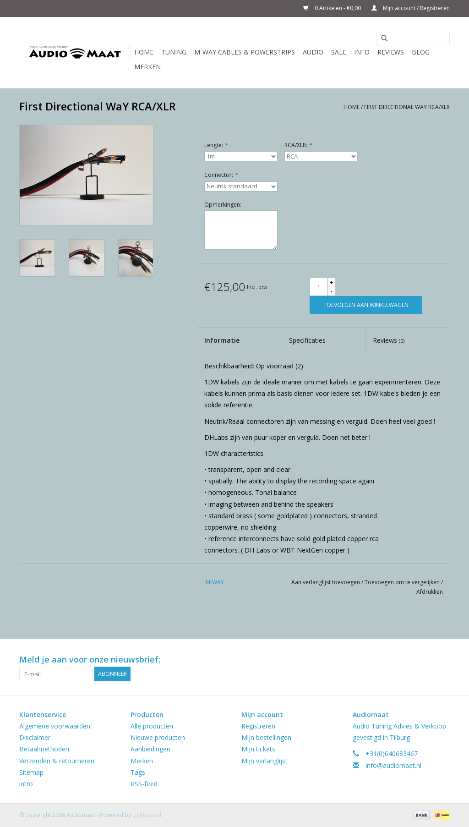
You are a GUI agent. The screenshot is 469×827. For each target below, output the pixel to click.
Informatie (222, 340)
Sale (338, 52)
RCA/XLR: (298, 145)
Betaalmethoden (44, 749)
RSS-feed (144, 783)
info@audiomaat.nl (393, 765)
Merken (147, 66)
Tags (138, 772)
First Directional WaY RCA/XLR (407, 107)
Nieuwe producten (158, 737)
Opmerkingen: (222, 204)
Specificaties (307, 340)
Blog (421, 52)
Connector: (221, 175)
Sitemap (31, 772)
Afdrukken (429, 592)
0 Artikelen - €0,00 (332, 8)
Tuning (173, 52)
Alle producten (152, 726)
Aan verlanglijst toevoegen (326, 582)
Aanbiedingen (150, 749)
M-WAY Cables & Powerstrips (244, 52)
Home (143, 52)
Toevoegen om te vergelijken (403, 582)
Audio (313, 52)
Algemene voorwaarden (54, 726)
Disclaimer (34, 737)
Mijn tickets (258, 749)
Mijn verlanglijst (264, 760)
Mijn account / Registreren (410, 8)
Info (362, 52)
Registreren (258, 726)
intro (26, 783)
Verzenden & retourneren (56, 760)
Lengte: (216, 145)
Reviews (390, 52)
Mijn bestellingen (266, 737)
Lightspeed (146, 815)
